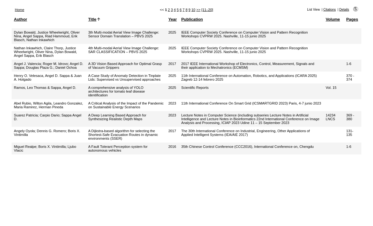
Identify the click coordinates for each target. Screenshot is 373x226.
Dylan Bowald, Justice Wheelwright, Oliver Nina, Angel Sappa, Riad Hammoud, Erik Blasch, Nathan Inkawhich (47, 36)
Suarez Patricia (26, 115)
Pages (352, 19)
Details (344, 9)
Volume (333, 19)
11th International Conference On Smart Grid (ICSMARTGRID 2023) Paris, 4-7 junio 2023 (251, 103)
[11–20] (207, 10)
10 (193, 10)
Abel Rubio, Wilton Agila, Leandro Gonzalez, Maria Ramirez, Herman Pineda (48, 105)
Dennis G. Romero (51, 131)
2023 (172, 103)
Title (92, 19)
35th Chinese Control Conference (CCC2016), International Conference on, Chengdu (247, 146)
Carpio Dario (49, 115)
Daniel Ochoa (66, 67)
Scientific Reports (195, 87)
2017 (172, 64)
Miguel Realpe (25, 146)
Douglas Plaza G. (39, 67)
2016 (172, 146)
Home (19, 10)
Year (172, 19)
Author (20, 19)
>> (198, 10)
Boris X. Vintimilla (52, 146)
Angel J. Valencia (27, 64)
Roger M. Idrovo (55, 64)
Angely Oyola (24, 131)
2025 (172, 32)
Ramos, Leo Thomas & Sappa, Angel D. (45, 87)
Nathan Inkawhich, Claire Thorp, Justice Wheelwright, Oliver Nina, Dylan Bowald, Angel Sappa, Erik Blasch (45, 51)
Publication (192, 19)
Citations (329, 9)
